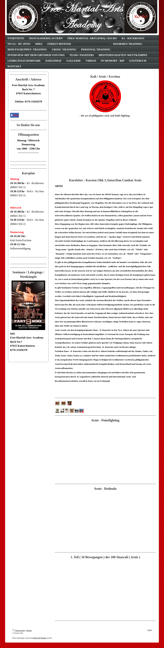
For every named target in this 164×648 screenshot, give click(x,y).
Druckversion (18, 630)
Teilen (14, 115)
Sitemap (29, 630)
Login (150, 630)
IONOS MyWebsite (39, 638)
